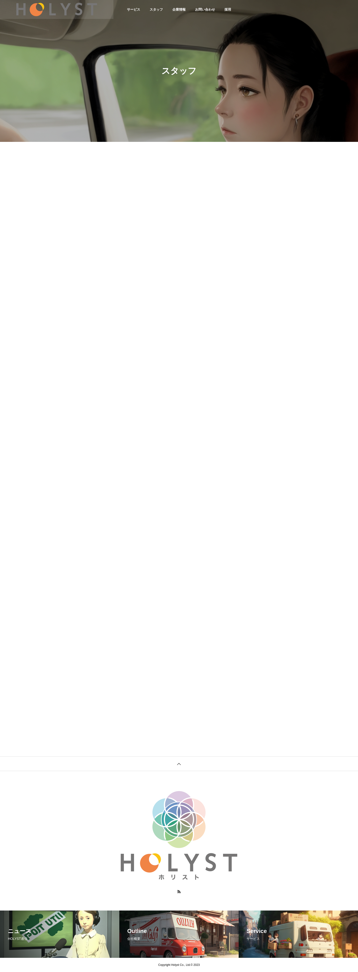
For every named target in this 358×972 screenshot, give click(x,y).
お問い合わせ (205, 9)
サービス (133, 9)
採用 (227, 9)
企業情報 (179, 9)
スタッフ (156, 9)
